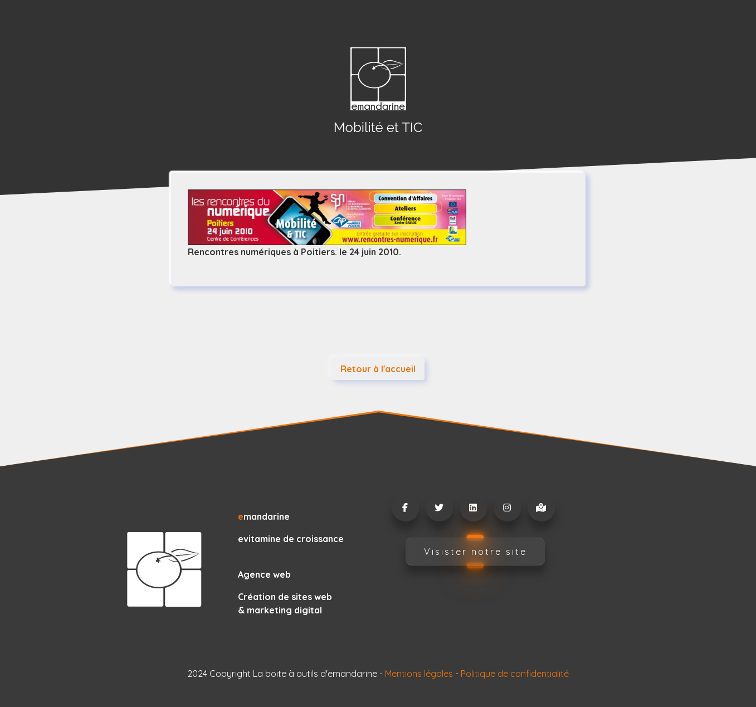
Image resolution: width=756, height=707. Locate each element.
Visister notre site (475, 551)
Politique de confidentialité (515, 673)
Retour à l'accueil (378, 368)
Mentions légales (419, 673)
